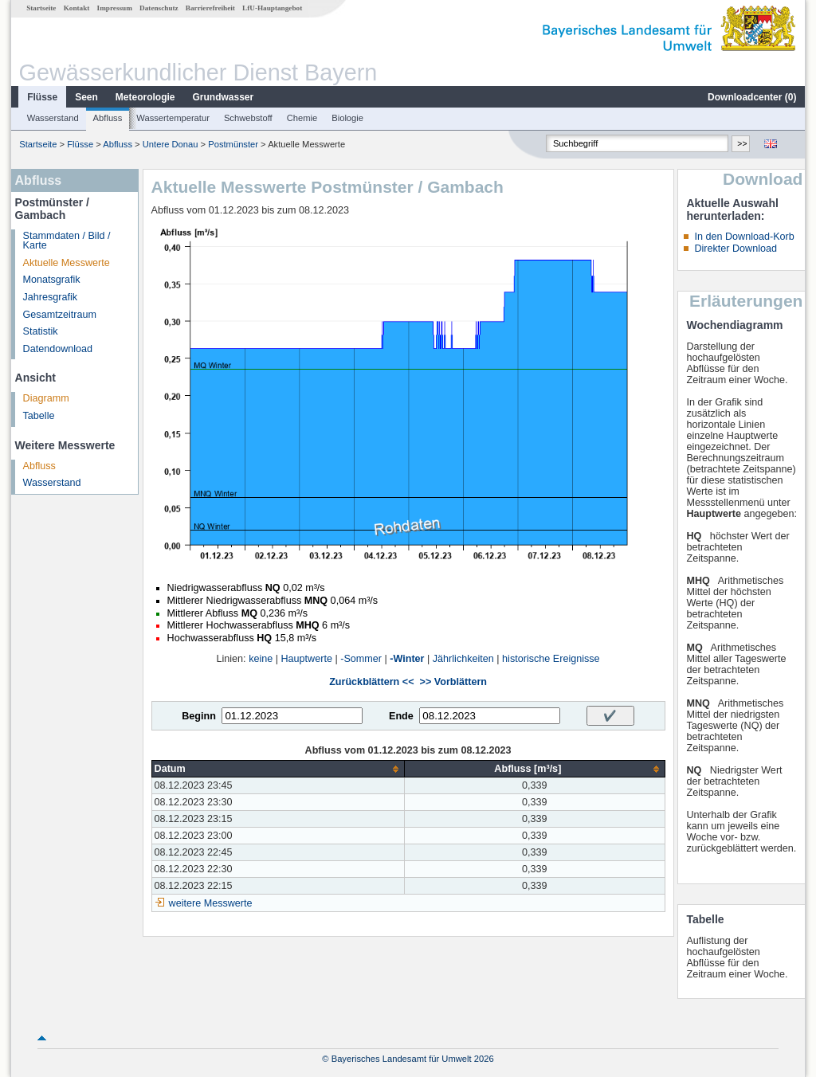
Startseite (41, 8)
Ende (401, 716)
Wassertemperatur (173, 118)
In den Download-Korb (744, 236)
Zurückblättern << (371, 681)
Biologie (347, 118)
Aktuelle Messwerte (66, 262)
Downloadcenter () (752, 97)
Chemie (302, 118)
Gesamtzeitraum (59, 314)
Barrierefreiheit (210, 8)
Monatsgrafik (51, 279)
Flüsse (42, 97)
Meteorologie (145, 97)
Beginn (199, 716)
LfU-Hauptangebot (272, 8)
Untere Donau (170, 144)
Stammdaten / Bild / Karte (67, 241)
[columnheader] (278, 769)
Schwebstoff (248, 118)
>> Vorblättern (453, 681)
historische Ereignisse (551, 658)
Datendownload (58, 348)
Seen (86, 97)
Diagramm (46, 398)
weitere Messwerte (211, 903)
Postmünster (233, 144)
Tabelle (39, 415)
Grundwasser (223, 97)
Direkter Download (735, 248)
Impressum (114, 8)
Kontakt (77, 8)
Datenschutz (158, 8)
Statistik (40, 331)
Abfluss (108, 118)
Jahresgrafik (50, 297)
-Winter (407, 658)
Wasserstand (53, 118)
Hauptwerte (306, 658)
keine (261, 658)
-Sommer (361, 658)
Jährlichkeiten (463, 658)
